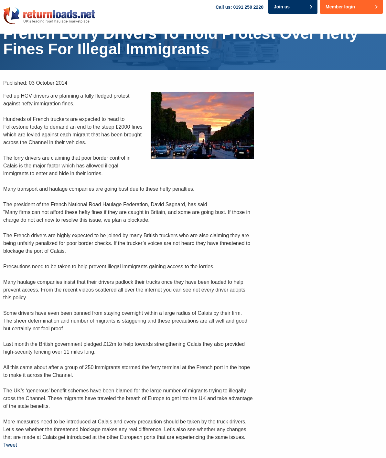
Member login (340, 6)
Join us (282, 6)
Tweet (10, 445)
